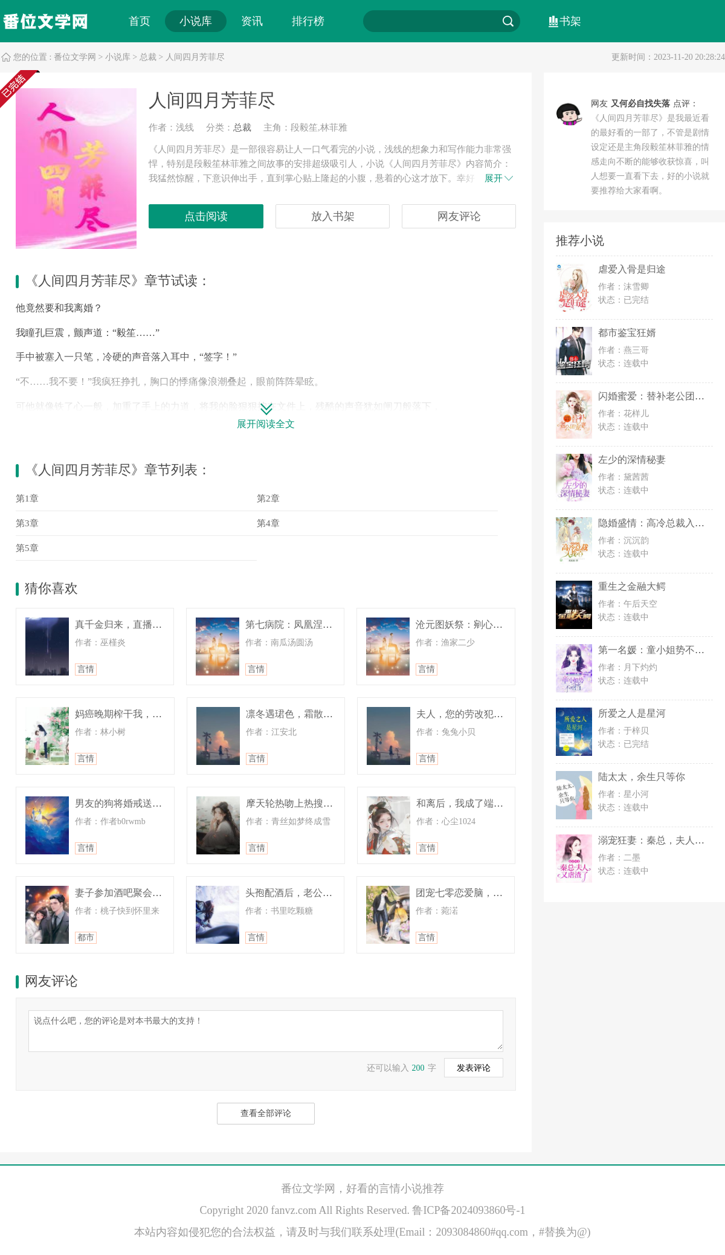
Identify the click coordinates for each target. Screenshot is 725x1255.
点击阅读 (206, 216)
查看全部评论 (265, 1113)
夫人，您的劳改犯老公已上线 (479, 714)
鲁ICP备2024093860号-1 (468, 1210)
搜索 (508, 21)
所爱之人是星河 (632, 713)
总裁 (148, 57)
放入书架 (333, 216)
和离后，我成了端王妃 (464, 803)
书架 (570, 21)
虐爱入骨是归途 (632, 269)
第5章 (27, 548)
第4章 (268, 523)
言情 (85, 669)
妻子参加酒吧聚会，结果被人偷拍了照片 (162, 893)
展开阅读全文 (266, 424)
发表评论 (474, 1068)
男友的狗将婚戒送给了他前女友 (142, 803)
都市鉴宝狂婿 (627, 332)
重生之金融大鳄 (632, 586)
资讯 (252, 21)
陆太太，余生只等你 (641, 777)
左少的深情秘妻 (632, 459)
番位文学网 (75, 57)
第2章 (268, 498)
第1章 (27, 498)
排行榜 (308, 21)
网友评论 (459, 216)
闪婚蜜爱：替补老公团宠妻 (656, 396)
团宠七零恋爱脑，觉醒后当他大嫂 (488, 893)
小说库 (195, 21)
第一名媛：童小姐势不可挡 (656, 650)
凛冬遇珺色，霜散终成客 (299, 714)
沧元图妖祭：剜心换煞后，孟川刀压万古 (503, 624)
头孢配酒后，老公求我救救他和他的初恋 (332, 893)
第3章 (27, 523)
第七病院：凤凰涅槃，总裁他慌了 (317, 624)
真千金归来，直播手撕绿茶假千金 (147, 624)
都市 (85, 937)
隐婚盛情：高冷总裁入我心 (656, 523)
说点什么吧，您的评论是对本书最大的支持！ (266, 1030)
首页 (139, 21)
